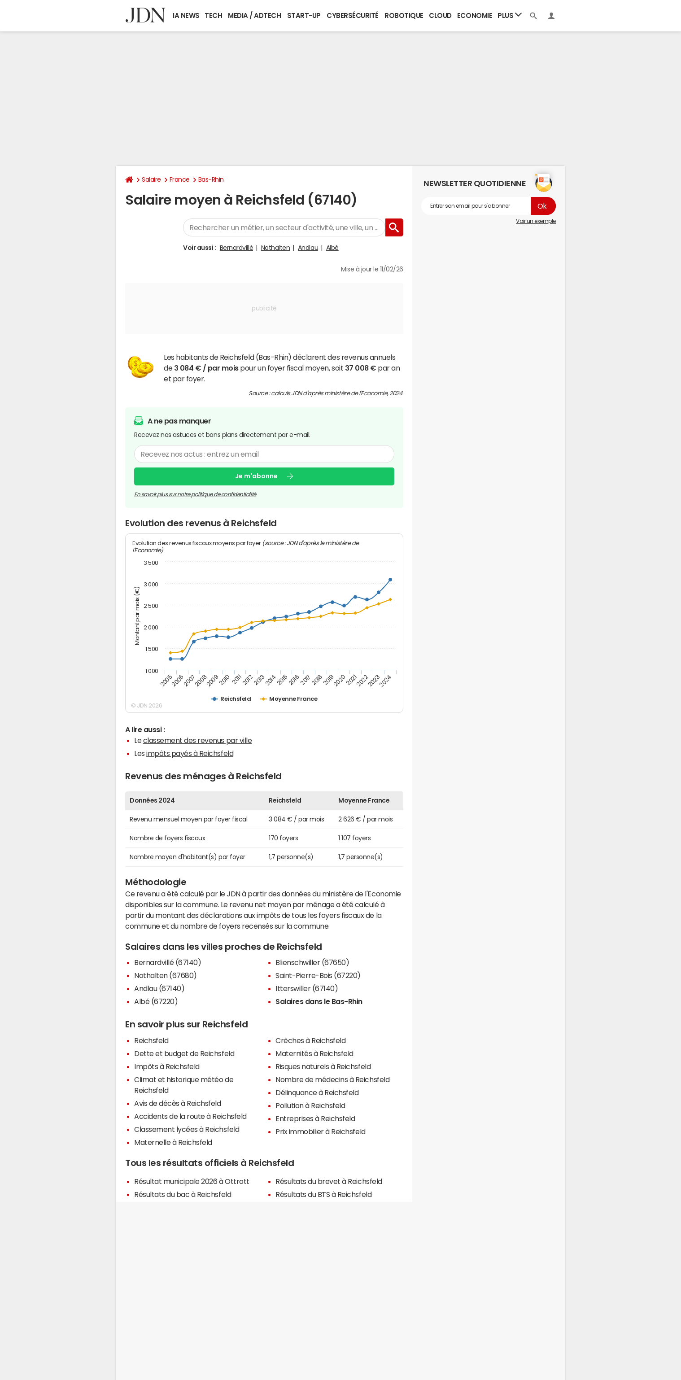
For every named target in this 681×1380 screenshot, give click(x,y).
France (180, 179)
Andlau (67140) (159, 988)
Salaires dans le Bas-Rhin (318, 1001)
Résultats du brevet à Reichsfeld (328, 1181)
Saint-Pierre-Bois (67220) (318, 975)
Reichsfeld (151, 1040)
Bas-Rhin (211, 179)
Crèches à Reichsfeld (310, 1040)
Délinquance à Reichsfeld (316, 1092)
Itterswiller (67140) (306, 988)
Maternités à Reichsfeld (314, 1053)
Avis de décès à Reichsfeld (177, 1103)
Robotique (403, 15)
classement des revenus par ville (197, 740)
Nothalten (275, 248)
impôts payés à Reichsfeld (189, 753)
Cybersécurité (353, 15)
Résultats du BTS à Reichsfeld (323, 1194)
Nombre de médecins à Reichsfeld (332, 1079)
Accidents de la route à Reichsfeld (190, 1116)
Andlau (308, 248)
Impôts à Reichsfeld (167, 1066)
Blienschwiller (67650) (312, 962)
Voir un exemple (536, 221)
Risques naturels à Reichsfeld (323, 1066)
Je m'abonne (256, 476)
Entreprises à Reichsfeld (315, 1118)
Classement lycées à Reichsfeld (187, 1129)
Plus (510, 15)
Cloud (440, 15)
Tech (213, 15)
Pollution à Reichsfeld (310, 1105)
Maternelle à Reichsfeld (173, 1142)
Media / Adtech (254, 15)
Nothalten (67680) (165, 975)
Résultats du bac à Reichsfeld (182, 1194)
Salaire (151, 179)
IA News (186, 15)
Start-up (304, 15)
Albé (332, 248)
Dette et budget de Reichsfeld (184, 1053)
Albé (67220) (156, 1001)
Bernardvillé (236, 248)
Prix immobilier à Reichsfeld (320, 1131)
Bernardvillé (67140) (167, 962)
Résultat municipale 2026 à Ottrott (191, 1181)
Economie (474, 15)
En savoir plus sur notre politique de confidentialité (195, 494)
